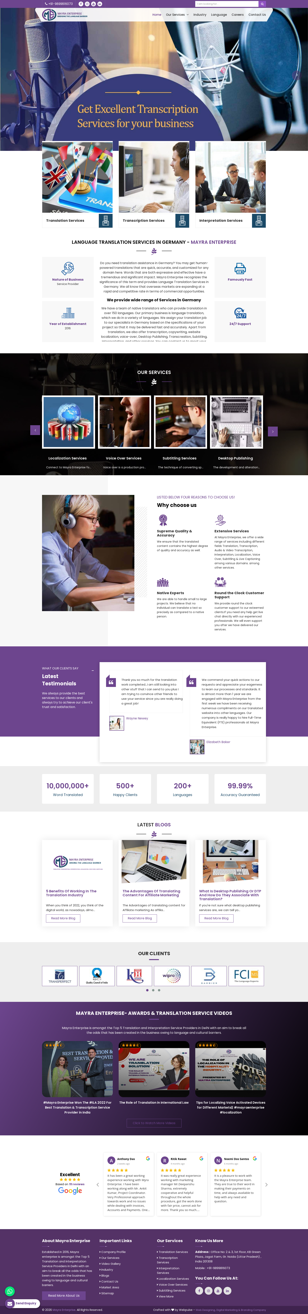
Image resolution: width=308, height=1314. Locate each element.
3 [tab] (159, 990)
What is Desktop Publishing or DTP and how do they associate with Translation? (230, 895)
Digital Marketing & (228, 1310)
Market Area (109, 1287)
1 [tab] (147, 990)
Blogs (104, 1275)
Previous (35, 430)
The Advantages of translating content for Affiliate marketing (151, 893)
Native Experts (170, 593)
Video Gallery (110, 1264)
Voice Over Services (172, 1284)
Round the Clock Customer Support (239, 595)
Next (273, 431)
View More (165, 1296)
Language (219, 15)
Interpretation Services (221, 220)
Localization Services (173, 1279)
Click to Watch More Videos (154, 1123)
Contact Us (257, 15)
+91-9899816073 (59, 4)
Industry (199, 15)
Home (156, 15)
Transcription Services (144, 220)
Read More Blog (63, 918)
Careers (238, 15)
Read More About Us (64, 1295)
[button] (11, 75)
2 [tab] (153, 990)
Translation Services (65, 220)
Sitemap (107, 1293)
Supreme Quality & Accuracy (174, 533)
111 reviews (76, 1184)
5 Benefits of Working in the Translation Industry (71, 893)
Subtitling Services (171, 1290)
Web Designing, (206, 1310)
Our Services (177, 15)
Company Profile (113, 1252)
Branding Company (253, 1310)
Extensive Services (231, 531)
